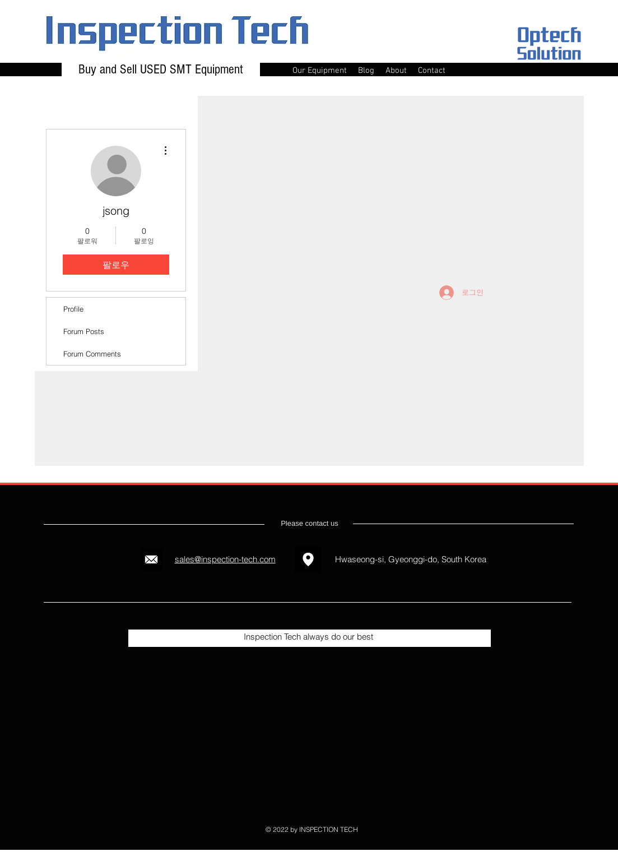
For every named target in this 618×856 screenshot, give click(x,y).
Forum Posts (83, 331)
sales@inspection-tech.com (225, 559)
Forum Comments (92, 353)
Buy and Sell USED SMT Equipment (161, 69)
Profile (73, 308)
